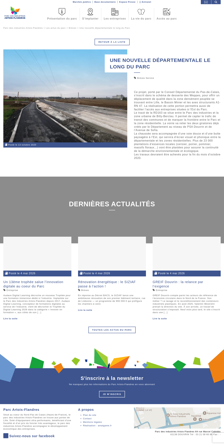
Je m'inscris (112, 394)
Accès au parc (167, 18)
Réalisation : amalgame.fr (97, 425)
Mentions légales (92, 422)
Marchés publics (82, 2)
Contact (87, 418)
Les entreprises (115, 18)
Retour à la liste (112, 42)
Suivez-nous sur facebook (29, 436)
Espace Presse (127, 2)
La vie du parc (141, 18)
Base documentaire (105, 2)
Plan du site (89, 415)
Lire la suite (10, 318)
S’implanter (90, 18)
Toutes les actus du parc (112, 330)
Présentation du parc (62, 18)
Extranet (146, 2)
